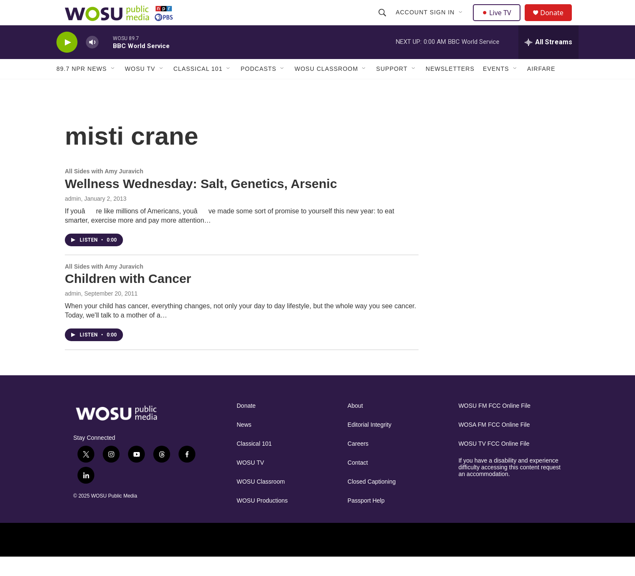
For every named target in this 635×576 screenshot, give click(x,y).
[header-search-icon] (383, 22)
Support (391, 87)
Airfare (541, 87)
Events (496, 87)
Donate (557, 22)
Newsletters (450, 87)
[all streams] (548, 61)
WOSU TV (140, 87)
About (355, 425)
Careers (357, 463)
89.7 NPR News (81, 87)
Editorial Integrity (369, 444)
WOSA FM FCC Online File (494, 444)
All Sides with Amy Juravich (104, 190)
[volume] (92, 61)
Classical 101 (198, 87)
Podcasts (258, 87)
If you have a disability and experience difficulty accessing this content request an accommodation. (510, 486)
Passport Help (365, 520)
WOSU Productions (262, 520)
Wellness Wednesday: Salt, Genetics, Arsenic (201, 203)
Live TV (499, 22)
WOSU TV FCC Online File (494, 463)
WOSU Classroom (326, 87)
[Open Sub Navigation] (462, 22)
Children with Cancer (128, 297)
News (244, 444)
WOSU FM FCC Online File (495, 425)
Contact (357, 482)
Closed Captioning (371, 501)
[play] (67, 61)
